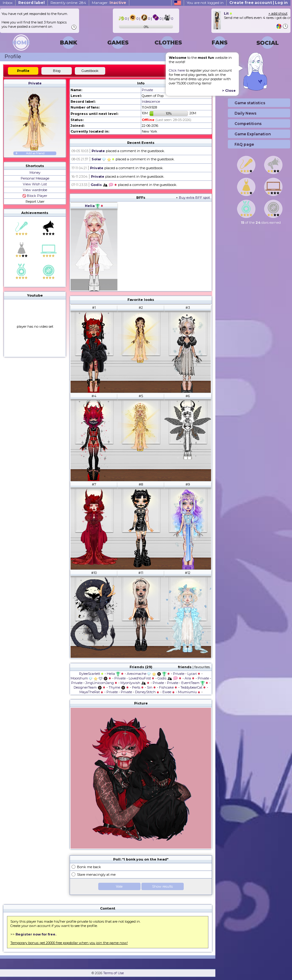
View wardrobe (35, 190)
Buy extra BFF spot (194, 197)
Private (35, 83)
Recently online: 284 (68, 2)
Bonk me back (89, 867)
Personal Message (35, 178)
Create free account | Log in (258, 2)
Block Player (35, 196)
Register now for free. (36, 934)
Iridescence (151, 101)
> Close (229, 90)
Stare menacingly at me (96, 874)
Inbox (7, 2)
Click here (177, 70)
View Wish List (35, 184)
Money (35, 172)
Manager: (109, 2)
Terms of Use (113, 973)
